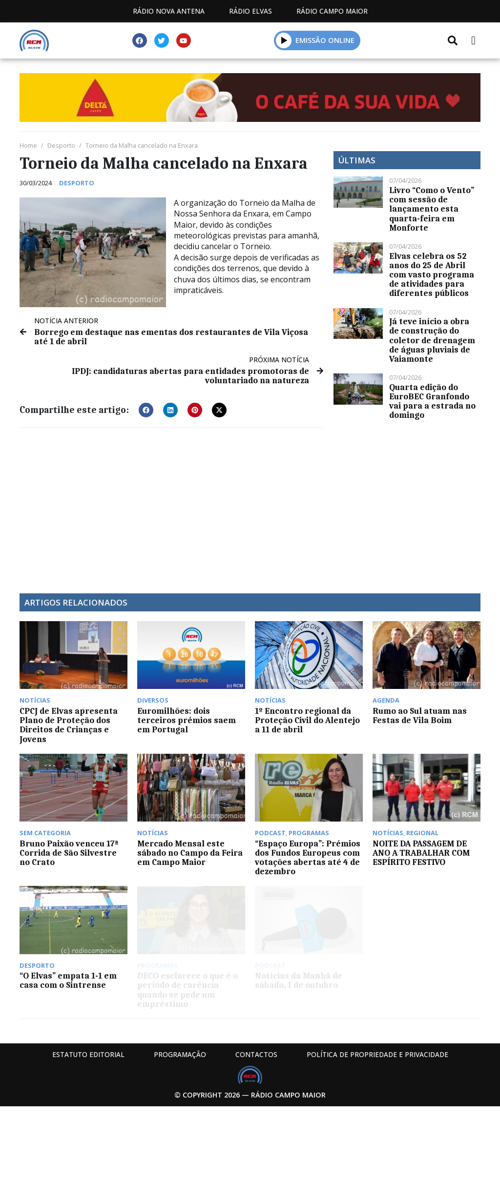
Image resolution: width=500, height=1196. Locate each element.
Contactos (256, 1054)
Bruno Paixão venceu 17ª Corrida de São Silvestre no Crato (69, 853)
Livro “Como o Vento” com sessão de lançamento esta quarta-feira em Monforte (431, 209)
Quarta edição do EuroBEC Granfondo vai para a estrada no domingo (432, 401)
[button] (146, 410)
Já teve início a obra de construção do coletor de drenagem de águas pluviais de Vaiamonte (432, 340)
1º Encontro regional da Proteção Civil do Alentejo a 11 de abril (307, 720)
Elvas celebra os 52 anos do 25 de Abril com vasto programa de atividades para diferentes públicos (431, 274)
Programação (180, 1054)
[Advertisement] (172, 505)
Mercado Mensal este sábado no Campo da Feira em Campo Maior (190, 853)
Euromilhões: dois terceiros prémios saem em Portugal (186, 720)
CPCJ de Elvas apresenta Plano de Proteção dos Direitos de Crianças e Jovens (69, 725)
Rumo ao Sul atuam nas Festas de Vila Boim (420, 715)
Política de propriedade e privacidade (377, 1054)
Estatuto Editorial (88, 1054)
